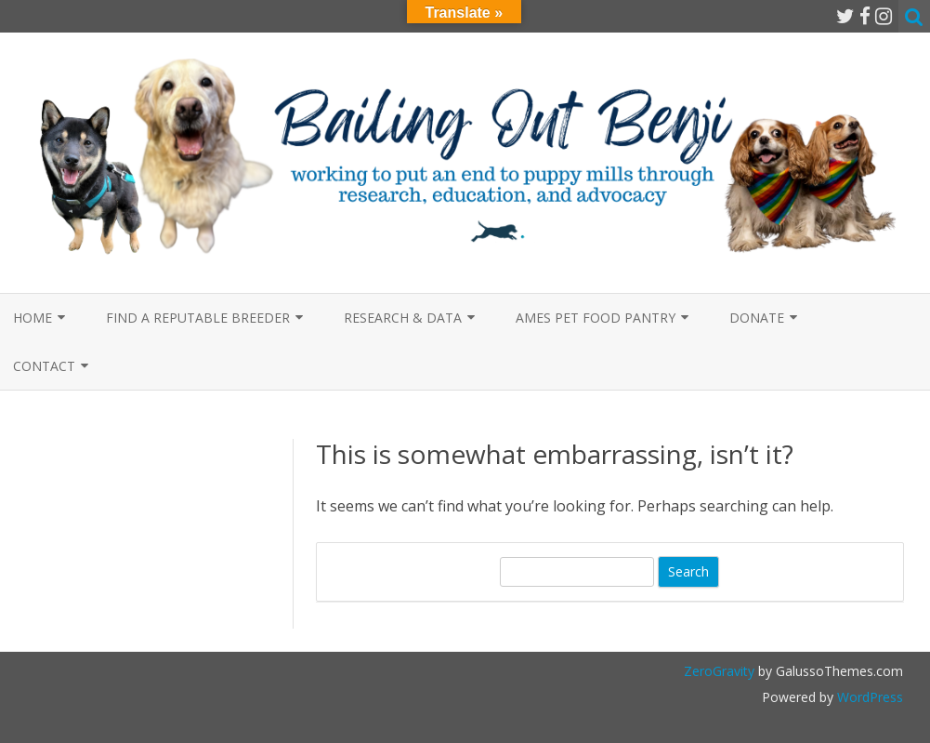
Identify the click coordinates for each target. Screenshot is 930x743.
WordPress (868, 697)
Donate (756, 317)
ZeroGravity (719, 671)
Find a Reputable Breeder (198, 317)
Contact (44, 366)
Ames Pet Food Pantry (595, 317)
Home (32, 317)
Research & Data (403, 317)
